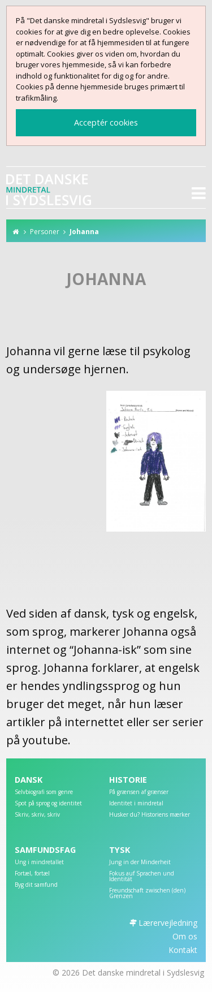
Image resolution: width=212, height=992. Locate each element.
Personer (44, 231)
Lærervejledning (168, 922)
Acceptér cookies (106, 122)
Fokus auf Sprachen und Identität (141, 876)
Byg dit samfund (36, 885)
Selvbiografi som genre (44, 792)
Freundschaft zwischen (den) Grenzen (147, 893)
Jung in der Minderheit (140, 862)
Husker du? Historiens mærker (149, 815)
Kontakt (182, 949)
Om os (184, 936)
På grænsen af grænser (138, 792)
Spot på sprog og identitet (48, 803)
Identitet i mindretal (136, 803)
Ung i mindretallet (39, 862)
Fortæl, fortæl (32, 873)
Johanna (84, 231)
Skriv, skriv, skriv (37, 815)
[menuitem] (59, 794)
